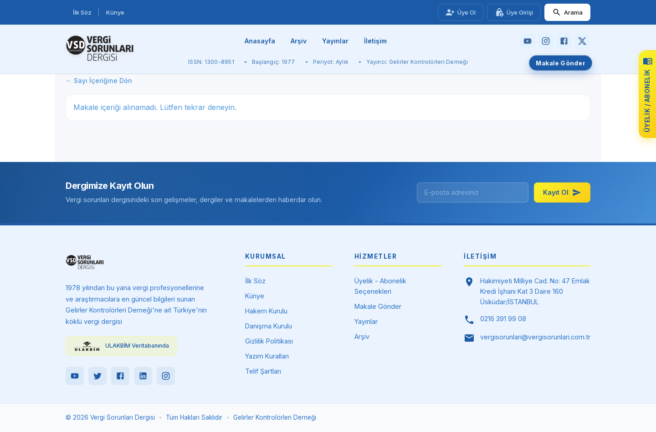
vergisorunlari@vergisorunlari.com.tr (535, 337)
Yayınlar (335, 41)
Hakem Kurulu (266, 311)
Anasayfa (260, 41)
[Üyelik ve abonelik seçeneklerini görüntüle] (647, 94)
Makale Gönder (560, 63)
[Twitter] (97, 376)
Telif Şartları (263, 371)
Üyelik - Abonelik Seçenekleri (380, 286)
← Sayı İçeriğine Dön (99, 80)
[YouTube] (75, 376)
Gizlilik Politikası (269, 341)
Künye (115, 12)
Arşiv (299, 41)
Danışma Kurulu (268, 326)
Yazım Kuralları (267, 356)
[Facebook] (120, 376)
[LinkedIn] (143, 376)
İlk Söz (82, 12)
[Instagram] (166, 376)
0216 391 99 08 (503, 319)
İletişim (375, 41)
